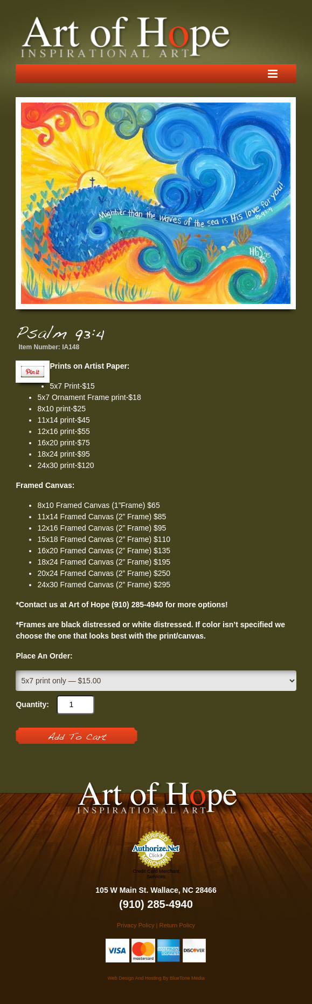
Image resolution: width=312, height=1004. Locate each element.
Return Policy (178, 925)
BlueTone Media (187, 978)
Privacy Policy (136, 925)
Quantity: (32, 704)
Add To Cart (76, 737)
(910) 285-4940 (156, 904)
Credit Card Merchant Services (156, 874)
